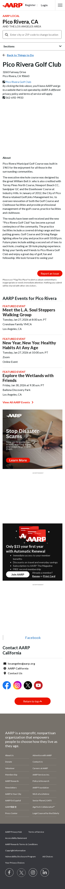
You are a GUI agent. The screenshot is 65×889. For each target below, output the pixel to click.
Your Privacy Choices (15, 862)
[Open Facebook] (7, 685)
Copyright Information (15, 850)
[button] (60, 5)
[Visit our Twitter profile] (21, 872)
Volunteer (10, 768)
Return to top (32, 701)
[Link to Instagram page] (33, 872)
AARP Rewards (12, 781)
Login (44, 5)
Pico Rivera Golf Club (18, 81)
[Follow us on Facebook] (9, 872)
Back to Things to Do (20, 55)
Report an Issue (50, 273)
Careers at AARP (40, 768)
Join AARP (17, 574)
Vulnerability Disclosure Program (20, 856)
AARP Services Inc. (41, 774)
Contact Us (15, 673)
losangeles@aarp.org (21, 663)
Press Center (11, 813)
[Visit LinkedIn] (45, 872)
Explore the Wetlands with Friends (28, 378)
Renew (36, 576)
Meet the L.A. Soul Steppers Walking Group (29, 312)
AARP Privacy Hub (13, 832)
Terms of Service (36, 832)
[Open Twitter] (28, 685)
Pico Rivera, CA (20, 21)
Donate (8, 761)
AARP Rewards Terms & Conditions (21, 844)
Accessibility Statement (16, 838)
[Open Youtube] (38, 685)
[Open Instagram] (17, 685)
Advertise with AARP (42, 755)
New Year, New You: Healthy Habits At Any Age (29, 345)
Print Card (49, 576)
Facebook (33, 637)
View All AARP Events (18, 402)
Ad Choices (47, 856)
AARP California (18, 668)
